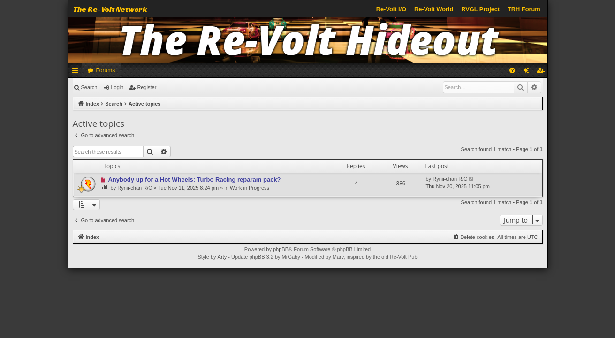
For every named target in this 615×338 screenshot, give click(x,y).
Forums (105, 70)
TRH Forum (524, 9)
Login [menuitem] (528, 72)
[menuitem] (512, 70)
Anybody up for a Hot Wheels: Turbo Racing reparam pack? (194, 179)
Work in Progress (249, 188)
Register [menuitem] (542, 72)
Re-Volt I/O (391, 9)
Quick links (77, 72)
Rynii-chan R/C (134, 188)
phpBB (281, 249)
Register (146, 87)
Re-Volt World (433, 9)
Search (89, 87)
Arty (222, 257)
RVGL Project (480, 9)
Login (117, 87)
